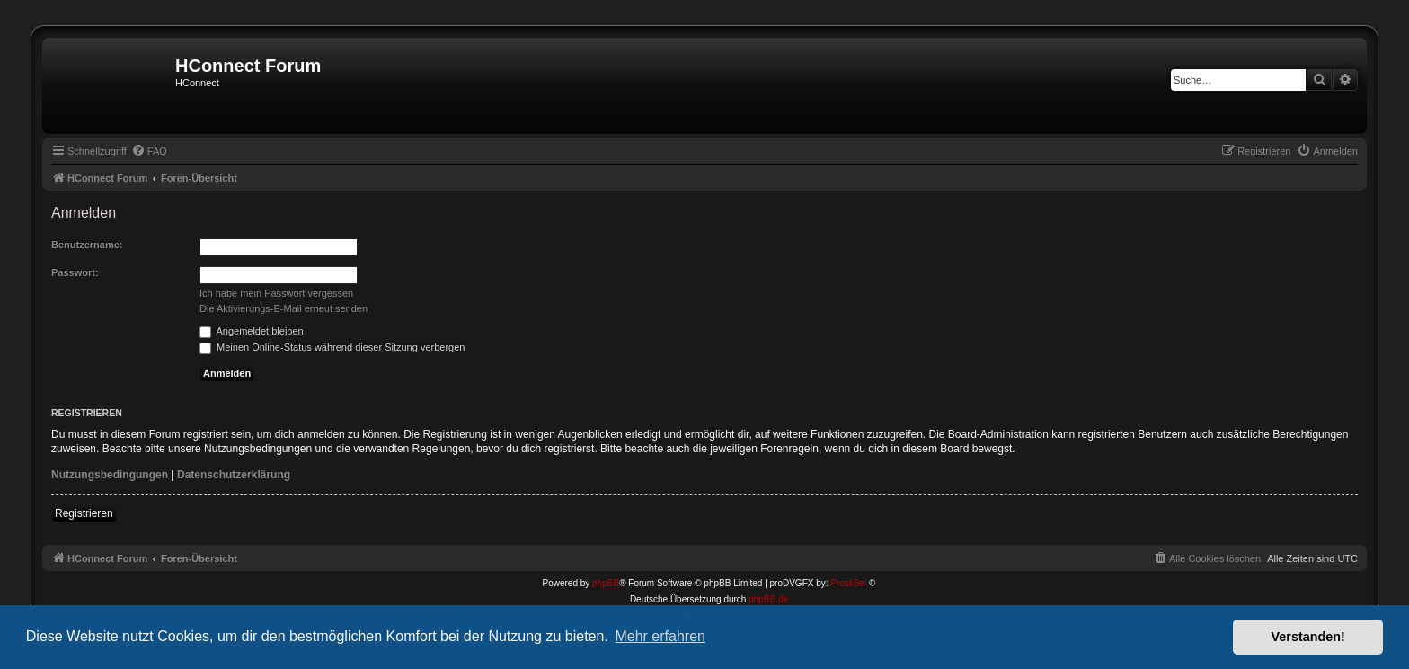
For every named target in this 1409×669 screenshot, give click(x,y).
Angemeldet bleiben (251, 331)
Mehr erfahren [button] (660, 636)
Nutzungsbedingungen (109, 474)
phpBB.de (768, 599)
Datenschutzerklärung (233, 474)
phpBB (605, 583)
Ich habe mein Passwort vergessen (276, 293)
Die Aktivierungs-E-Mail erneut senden (283, 308)
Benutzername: (86, 244)
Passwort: (75, 272)
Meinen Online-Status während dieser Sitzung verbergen (332, 347)
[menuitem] (149, 151)
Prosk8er (848, 583)
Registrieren (84, 513)
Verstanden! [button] (1308, 636)
